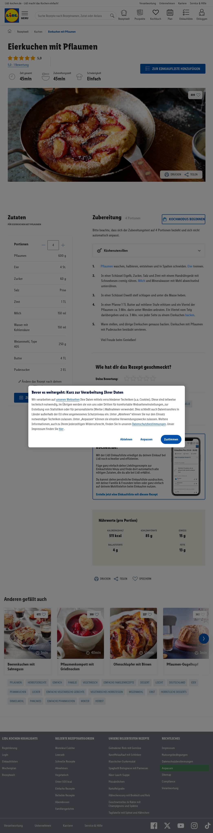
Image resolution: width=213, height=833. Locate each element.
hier (61, 429)
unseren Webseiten (68, 399)
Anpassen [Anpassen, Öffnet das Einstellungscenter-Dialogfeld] (146, 439)
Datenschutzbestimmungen (149, 424)
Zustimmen (171, 439)
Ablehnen (126, 439)
